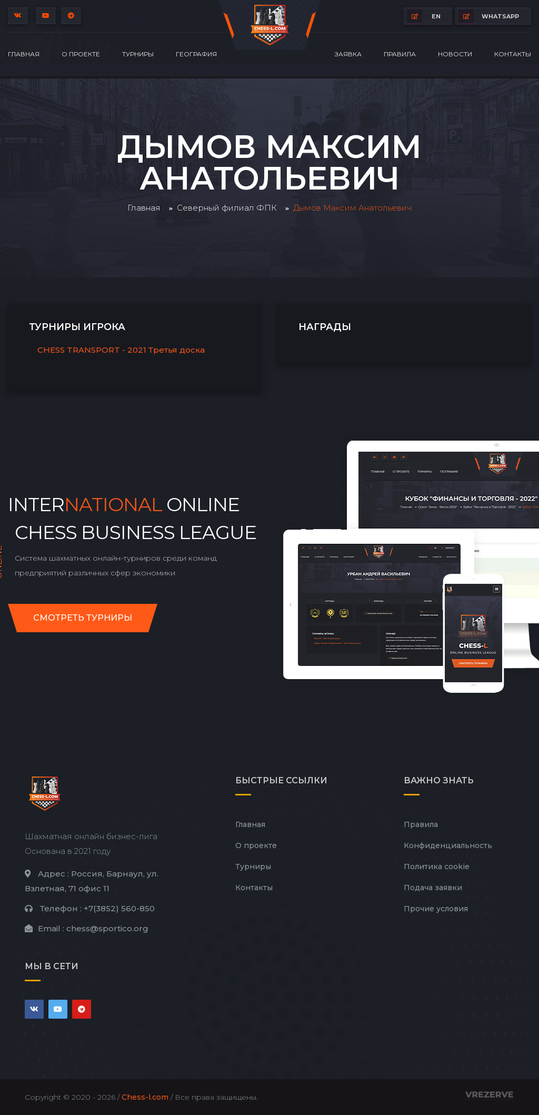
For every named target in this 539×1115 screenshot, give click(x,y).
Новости (455, 54)
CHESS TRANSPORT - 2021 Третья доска (121, 350)
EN (424, 16)
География (196, 54)
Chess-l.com (145, 1097)
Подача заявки (433, 887)
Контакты (512, 54)
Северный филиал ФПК (227, 208)
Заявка (348, 54)
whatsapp (488, 16)
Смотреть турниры (82, 618)
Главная (23, 54)
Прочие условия (436, 908)
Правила (400, 54)
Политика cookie (437, 866)
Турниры (138, 54)
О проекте (81, 54)
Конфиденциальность (448, 845)
